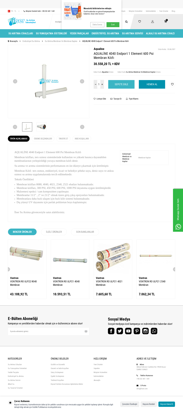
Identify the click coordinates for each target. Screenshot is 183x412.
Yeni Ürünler (163, 11)
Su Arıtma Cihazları (20, 33)
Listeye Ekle (100, 99)
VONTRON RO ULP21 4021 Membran (109, 283)
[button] (15, 81)
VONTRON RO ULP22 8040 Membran (23, 283)
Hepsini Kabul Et (166, 404)
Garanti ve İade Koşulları (60, 368)
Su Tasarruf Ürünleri (15, 388)
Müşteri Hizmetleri (135, 11)
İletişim (122, 11)
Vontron (14, 277)
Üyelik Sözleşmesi (57, 376)
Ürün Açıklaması (18, 138)
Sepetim (97, 368)
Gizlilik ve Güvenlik (58, 364)
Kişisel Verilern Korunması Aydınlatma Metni (67, 384)
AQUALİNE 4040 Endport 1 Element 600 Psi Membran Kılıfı (105, 41)
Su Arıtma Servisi (132, 33)
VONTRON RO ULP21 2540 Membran (152, 283)
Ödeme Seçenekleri (43, 138)
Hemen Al (152, 84)
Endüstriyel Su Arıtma (105, 33)
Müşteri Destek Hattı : (38, 11)
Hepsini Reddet (149, 404)
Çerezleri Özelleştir (129, 404)
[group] (48, 81)
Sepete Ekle (121, 84)
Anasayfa (13, 41)
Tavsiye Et (116, 99)
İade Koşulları (82, 138)
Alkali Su (11, 384)
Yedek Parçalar (79, 33)
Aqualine (99, 49)
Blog (173, 11)
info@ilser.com (142, 389)
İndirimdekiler (151, 11)
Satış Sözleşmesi (57, 372)
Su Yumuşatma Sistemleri (51, 33)
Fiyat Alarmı (132, 99)
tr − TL (13, 11)
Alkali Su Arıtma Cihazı (160, 33)
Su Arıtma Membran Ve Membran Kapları (61, 41)
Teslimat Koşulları (57, 380)
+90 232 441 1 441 (143, 379)
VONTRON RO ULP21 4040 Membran (66, 283)
